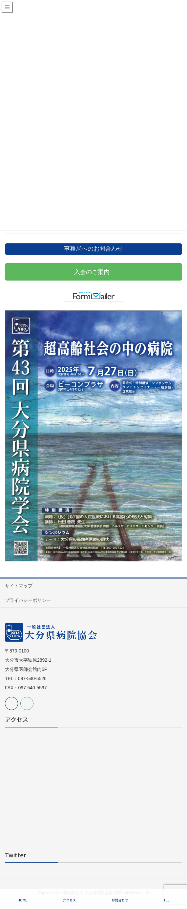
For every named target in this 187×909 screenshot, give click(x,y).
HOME (22, 900)
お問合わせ (120, 900)
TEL (166, 900)
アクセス (69, 900)
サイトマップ (18, 585)
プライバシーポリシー (28, 600)
